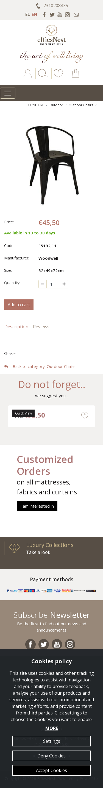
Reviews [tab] (41, 327)
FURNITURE (35, 105)
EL (27, 14)
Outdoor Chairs (81, 105)
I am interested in (37, 506)
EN (34, 14)
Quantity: (12, 282)
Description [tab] (16, 327)
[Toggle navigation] (7, 93)
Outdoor (56, 105)
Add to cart (19, 305)
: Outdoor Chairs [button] (40, 366)
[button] (57, 77)
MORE (51, 728)
